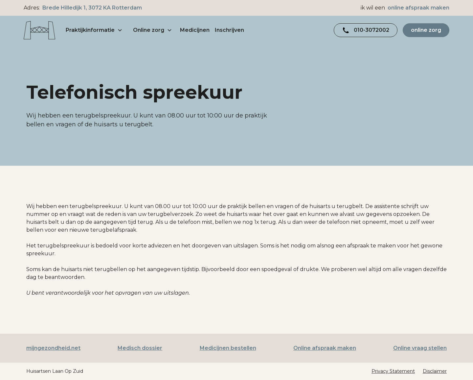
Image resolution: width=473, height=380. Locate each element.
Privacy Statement (393, 371)
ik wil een (405, 8)
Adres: (83, 8)
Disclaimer (435, 371)
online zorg (426, 30)
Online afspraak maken (324, 348)
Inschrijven (229, 30)
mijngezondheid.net (53, 348)
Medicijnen (195, 30)
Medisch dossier (140, 348)
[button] (94, 30)
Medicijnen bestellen (228, 348)
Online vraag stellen (420, 348)
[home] (39, 30)
